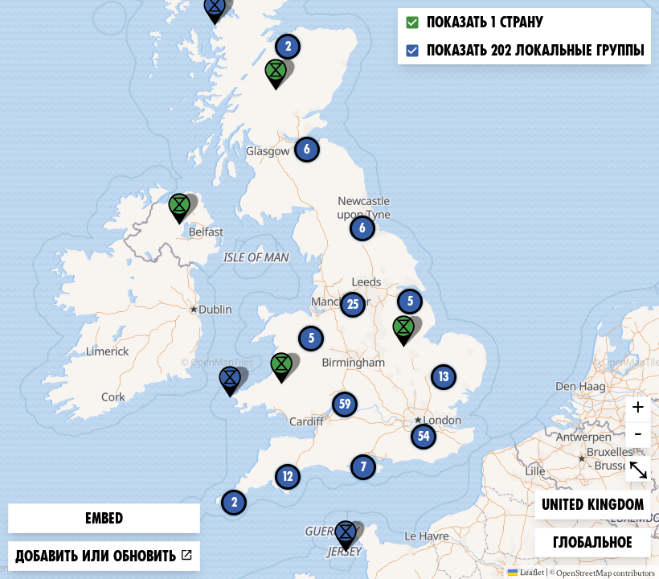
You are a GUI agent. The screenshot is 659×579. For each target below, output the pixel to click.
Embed (104, 518)
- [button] (638, 435)
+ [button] (638, 409)
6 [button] (362, 228)
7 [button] (363, 466)
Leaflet (526, 571)
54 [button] (424, 436)
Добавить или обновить (104, 556)
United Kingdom (592, 503)
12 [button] (288, 476)
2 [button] (288, 46)
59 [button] (344, 404)
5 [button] (410, 301)
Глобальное (592, 541)
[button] (345, 536)
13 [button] (444, 376)
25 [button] (352, 304)
